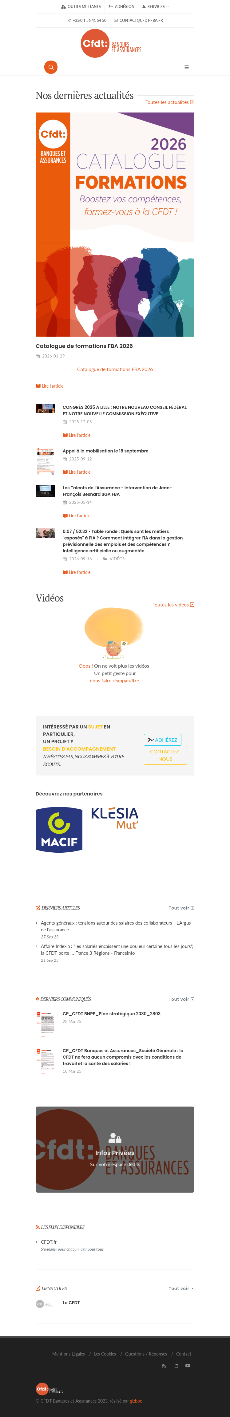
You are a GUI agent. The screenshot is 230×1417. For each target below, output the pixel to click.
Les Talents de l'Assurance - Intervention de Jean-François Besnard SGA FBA (117, 491)
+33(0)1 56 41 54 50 (86, 21)
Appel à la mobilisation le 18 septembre (106, 451)
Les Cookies (105, 1353)
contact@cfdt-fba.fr (138, 21)
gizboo (136, 1400)
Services (155, 7)
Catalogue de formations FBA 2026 (84, 346)
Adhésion (121, 6)
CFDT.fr (72, 1245)
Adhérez (162, 740)
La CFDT (71, 1303)
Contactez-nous (165, 755)
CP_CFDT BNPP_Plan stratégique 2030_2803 (112, 1014)
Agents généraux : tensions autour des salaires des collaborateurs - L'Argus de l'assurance (116, 929)
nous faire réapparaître (114, 680)
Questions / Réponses (146, 1353)
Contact (183, 1353)
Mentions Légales (68, 1353)
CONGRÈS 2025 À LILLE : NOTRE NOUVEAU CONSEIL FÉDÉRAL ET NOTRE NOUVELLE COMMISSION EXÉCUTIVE (125, 410)
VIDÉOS (117, 559)
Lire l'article (49, 386)
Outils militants (81, 7)
